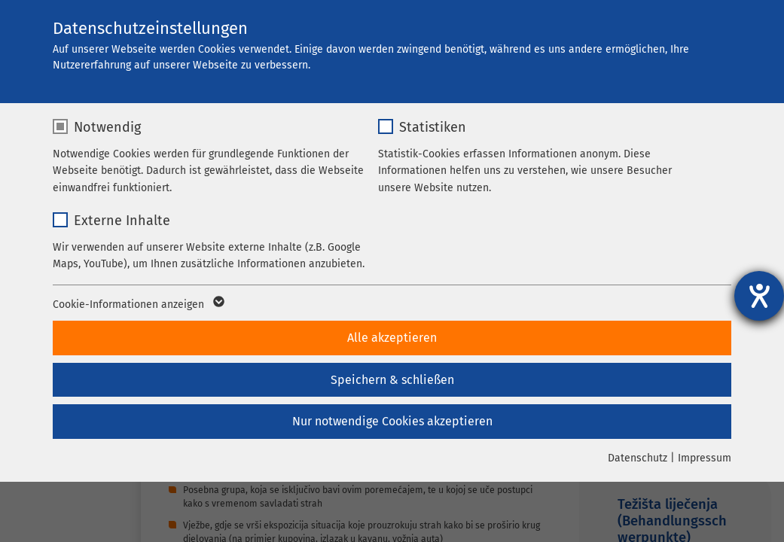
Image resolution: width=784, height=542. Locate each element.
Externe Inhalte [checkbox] (122, 220)
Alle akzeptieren (392, 337)
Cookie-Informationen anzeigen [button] (137, 305)
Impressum (704, 458)
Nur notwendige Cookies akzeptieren (392, 421)
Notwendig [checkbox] (107, 127)
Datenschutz (637, 458)
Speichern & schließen (392, 380)
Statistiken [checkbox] (432, 127)
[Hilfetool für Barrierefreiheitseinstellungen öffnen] (759, 296)
